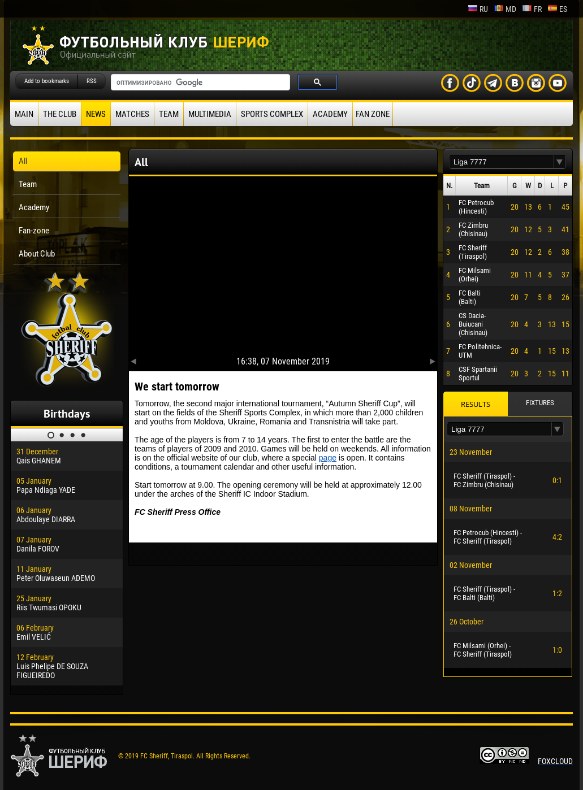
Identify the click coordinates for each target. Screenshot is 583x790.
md (505, 9)
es (557, 9)
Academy (330, 114)
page (327, 457)
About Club (37, 254)
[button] (560, 162)
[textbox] (501, 162)
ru (478, 9)
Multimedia (209, 114)
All (23, 161)
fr (532, 9)
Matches (132, 114)
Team (169, 114)
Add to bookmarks (46, 81)
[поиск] (199, 82)
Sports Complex (272, 114)
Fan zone (373, 114)
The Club (59, 114)
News (96, 114)
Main (24, 114)
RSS (92, 81)
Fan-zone (34, 230)
